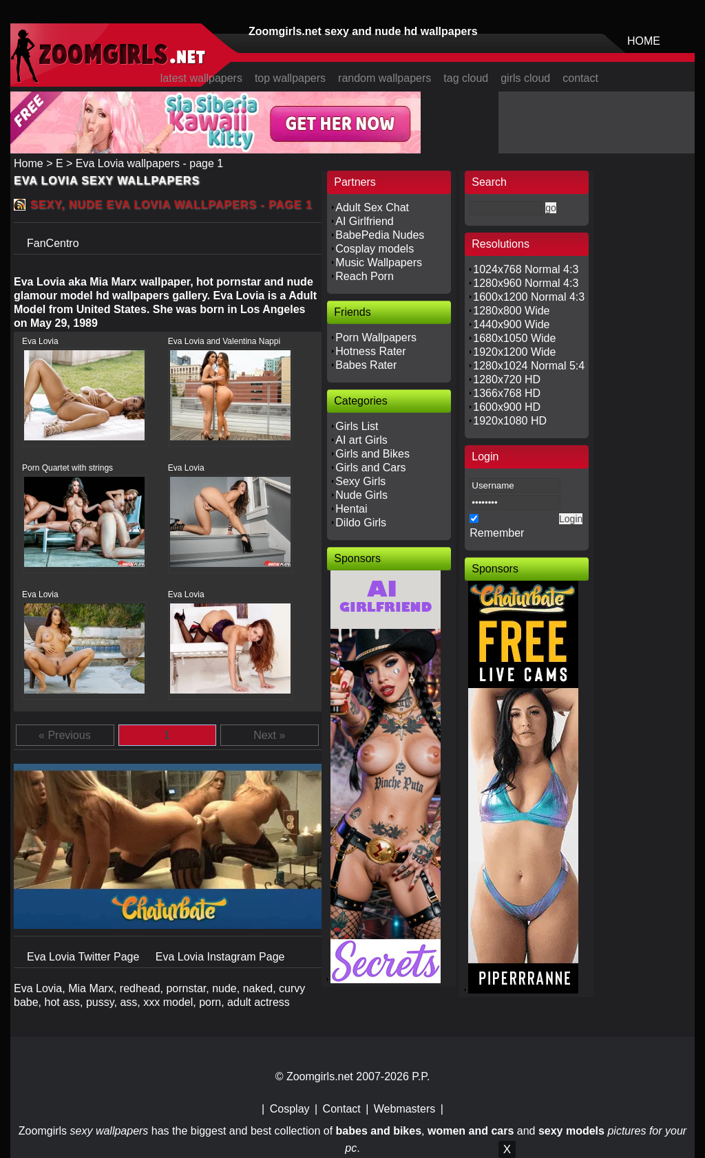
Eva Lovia (40, 341)
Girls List (356, 426)
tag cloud (465, 78)
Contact (342, 1109)
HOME (643, 41)
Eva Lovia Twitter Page (85, 957)
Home (28, 163)
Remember (497, 533)
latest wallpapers (201, 78)
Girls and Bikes (372, 454)
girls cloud (525, 78)
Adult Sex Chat (372, 207)
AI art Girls (361, 440)
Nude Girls (361, 495)
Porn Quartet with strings (67, 468)
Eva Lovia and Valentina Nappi (224, 341)
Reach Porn (364, 276)
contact (580, 78)
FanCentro (53, 243)
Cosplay (290, 1109)
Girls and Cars (370, 467)
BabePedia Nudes (379, 235)
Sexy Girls (360, 481)
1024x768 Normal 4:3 (525, 269)
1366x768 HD (506, 393)
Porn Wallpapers (376, 337)
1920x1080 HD (510, 421)
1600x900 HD (506, 407)
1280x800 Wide (511, 311)
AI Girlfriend (364, 221)
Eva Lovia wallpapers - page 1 (149, 163)
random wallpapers (384, 78)
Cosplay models (374, 249)
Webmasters (405, 1109)
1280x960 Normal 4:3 (525, 283)
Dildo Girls (360, 522)
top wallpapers (290, 78)
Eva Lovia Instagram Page (220, 957)
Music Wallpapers (378, 262)
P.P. (421, 1076)
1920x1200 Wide (514, 352)
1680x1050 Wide (514, 338)
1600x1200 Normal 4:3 (529, 297)
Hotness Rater (370, 351)
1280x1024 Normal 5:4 (529, 366)
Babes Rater (366, 365)
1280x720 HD (506, 379)
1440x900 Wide (511, 324)
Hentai (351, 509)
